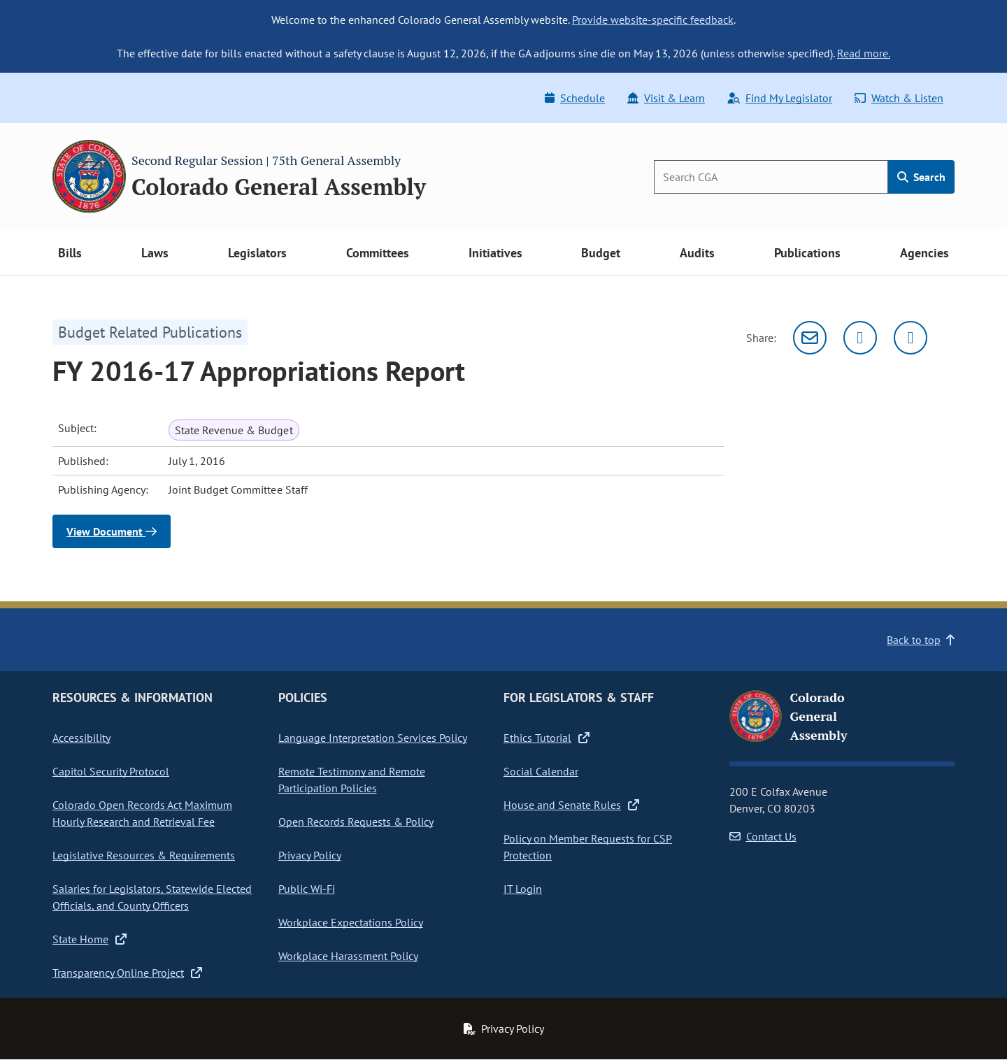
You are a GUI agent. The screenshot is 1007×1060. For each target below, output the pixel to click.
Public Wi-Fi (306, 889)
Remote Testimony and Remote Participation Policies (351, 779)
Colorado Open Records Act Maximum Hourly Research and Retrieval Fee (142, 813)
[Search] (771, 177)
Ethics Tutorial (546, 738)
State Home (89, 939)
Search (921, 177)
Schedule (575, 98)
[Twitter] (860, 337)
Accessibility (81, 738)
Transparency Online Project (127, 973)
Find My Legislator (779, 98)
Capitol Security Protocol (110, 771)
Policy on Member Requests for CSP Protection (587, 846)
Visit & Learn (666, 98)
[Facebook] (910, 337)
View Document (111, 531)
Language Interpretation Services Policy (372, 738)
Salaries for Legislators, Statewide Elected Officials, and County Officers (152, 897)
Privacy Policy (309, 855)
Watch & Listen (899, 98)
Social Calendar (540, 771)
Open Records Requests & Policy (356, 822)
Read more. (863, 53)
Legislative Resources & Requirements (143, 855)
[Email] (810, 337)
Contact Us (763, 836)
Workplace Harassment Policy (348, 956)
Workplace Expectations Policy (350, 922)
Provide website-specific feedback (653, 20)
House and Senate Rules (571, 805)
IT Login (522, 889)
